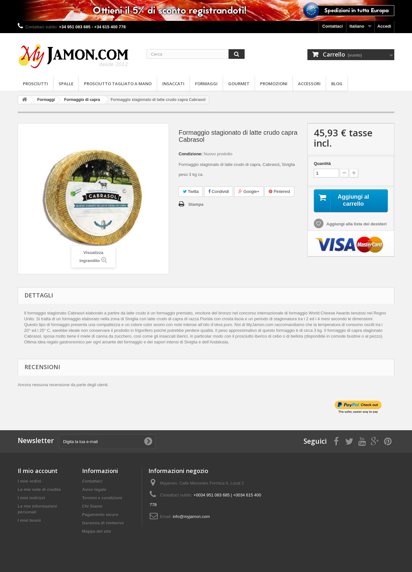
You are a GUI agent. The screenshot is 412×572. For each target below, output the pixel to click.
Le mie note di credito (39, 489)
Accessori (309, 83)
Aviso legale (94, 489)
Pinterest (279, 191)
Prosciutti (35, 83)
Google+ (249, 191)
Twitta (191, 191)
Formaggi (206, 83)
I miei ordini (29, 481)
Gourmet (238, 83)
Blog (336, 83)
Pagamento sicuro (100, 514)
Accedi (384, 26)
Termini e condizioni (102, 497)
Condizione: (190, 153)
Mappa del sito (96, 531)
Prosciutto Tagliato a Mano (118, 83)
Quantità (322, 163)
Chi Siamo (92, 506)
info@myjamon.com (191, 516)
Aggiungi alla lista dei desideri (356, 224)
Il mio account (38, 471)
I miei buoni (29, 520)
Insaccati (173, 83)
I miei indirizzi (31, 497)
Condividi (218, 191)
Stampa (195, 204)
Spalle (66, 83)
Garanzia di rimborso (103, 523)
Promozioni (273, 83)
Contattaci (332, 26)
